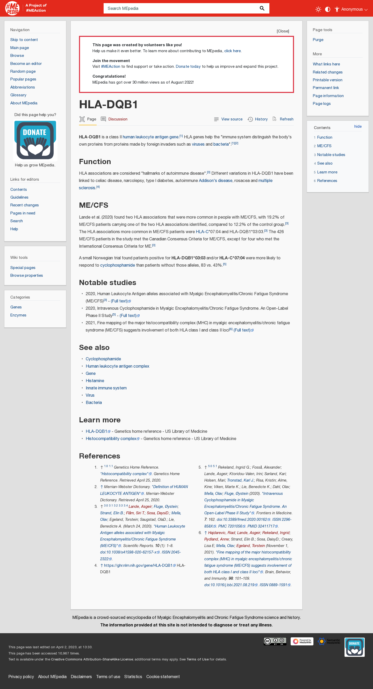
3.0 (106, 505)
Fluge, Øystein (166, 507)
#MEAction (110, 67)
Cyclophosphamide (103, 359)
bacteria (221, 144)
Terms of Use (198, 659)
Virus (90, 395)
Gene (91, 373)
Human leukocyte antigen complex (117, 366)
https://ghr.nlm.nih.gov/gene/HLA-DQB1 (138, 566)
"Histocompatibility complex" (124, 474)
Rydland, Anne (216, 539)
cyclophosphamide (117, 265)
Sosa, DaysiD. (158, 513)
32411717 (266, 526)
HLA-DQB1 (96, 431)
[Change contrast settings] (328, 9)
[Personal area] (351, 8)
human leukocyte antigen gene (150, 137)
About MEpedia (52, 677)
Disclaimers (81, 677)
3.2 (116, 505)
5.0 (210, 466)
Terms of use (108, 677)
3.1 (111, 505)
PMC (222, 526)
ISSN (166, 552)
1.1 (111, 466)
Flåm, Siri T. (135, 513)
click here (232, 51)
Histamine (95, 381)
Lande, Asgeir (140, 507)
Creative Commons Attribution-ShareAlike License (92, 659)
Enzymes (18, 315)
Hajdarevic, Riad (221, 533)
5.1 (215, 466)
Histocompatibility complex (111, 439)
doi (102, 552)
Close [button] (283, 31)
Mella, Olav (213, 494)
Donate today (188, 67)
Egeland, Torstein (250, 546)
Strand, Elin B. (112, 513)
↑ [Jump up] (101, 487)
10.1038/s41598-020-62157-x (131, 552)
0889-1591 (278, 585)
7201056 (235, 526)
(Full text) (119, 301)
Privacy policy (21, 677)
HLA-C (202, 232)
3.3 (121, 505)
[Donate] (35, 137)
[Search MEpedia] (186, 8)
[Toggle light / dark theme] (318, 9)
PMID (252, 526)
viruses (198, 144)
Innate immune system (106, 388)
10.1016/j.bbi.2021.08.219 (232, 585)
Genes (16, 307)
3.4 (126, 505)
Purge (318, 40)
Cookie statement (163, 677)
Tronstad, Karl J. (240, 480)
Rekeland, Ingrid (276, 533)
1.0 (106, 466)
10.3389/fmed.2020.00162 (245, 520)
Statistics (133, 677)
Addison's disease (215, 181)
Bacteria (94, 403)
